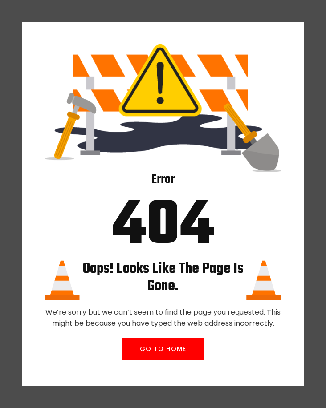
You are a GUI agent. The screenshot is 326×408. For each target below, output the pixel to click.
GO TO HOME (163, 348)
